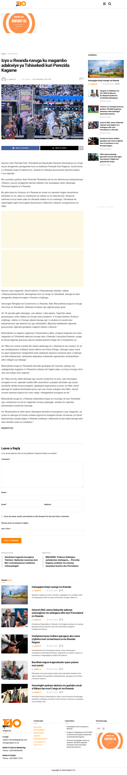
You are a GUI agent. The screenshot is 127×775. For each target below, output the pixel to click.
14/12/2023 (26, 79)
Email (4, 504)
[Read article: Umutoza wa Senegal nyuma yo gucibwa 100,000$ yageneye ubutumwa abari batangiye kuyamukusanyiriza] (93, 109)
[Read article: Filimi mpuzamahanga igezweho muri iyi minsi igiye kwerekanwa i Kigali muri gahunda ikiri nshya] (93, 157)
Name (4, 492)
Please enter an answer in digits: (15, 523)
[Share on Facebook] (20, 148)
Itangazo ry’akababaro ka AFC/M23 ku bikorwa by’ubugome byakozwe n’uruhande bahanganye (79, 735)
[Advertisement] (83, 31)
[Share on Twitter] (59, 148)
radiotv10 (12, 79)
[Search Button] (109, 4)
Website (47, 504)
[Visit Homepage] (21, 4)
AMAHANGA (39, 733)
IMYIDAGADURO (40, 739)
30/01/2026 (52, 591)
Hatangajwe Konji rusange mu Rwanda (51, 587)
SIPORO (37, 736)
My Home (37, 727)
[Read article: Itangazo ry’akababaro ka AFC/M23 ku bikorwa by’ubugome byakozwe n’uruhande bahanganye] (93, 93)
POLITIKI (47, 79)
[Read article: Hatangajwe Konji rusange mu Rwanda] (14, 594)
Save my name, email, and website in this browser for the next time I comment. (37, 516)
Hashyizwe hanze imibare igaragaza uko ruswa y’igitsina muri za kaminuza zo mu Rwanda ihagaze (56, 639)
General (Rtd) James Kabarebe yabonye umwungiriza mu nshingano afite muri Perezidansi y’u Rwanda (57, 612)
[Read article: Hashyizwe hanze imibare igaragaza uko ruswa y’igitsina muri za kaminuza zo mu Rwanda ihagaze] (14, 644)
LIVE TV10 (38, 745)
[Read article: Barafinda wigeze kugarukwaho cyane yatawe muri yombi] (14, 670)
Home (3, 54)
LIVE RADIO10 (39, 742)
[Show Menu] (104, 4)
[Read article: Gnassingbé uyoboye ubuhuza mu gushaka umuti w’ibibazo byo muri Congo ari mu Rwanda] (14, 693)
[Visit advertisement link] (19, 23)
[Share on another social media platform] (81, 148)
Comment (6, 459)
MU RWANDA (13, 54)
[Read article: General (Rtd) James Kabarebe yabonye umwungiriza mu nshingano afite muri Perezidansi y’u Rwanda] (14, 617)
